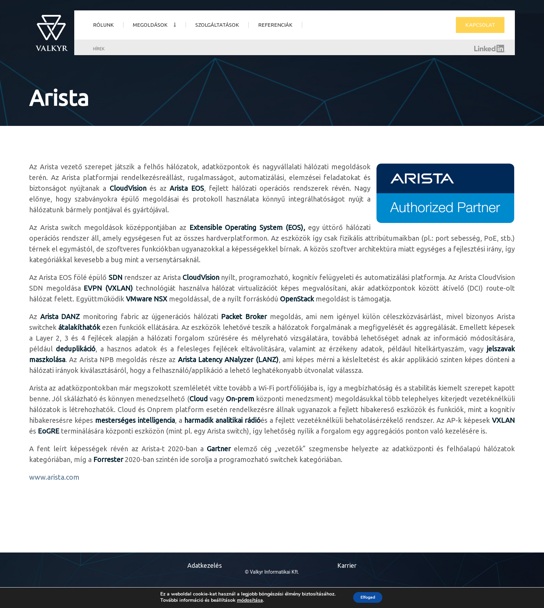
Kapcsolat (480, 25)
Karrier (347, 565)
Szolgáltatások (217, 25)
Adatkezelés (204, 565)
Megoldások (150, 25)
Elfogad (367, 597)
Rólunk (103, 25)
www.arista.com (54, 477)
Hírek (98, 48)
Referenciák (275, 25)
